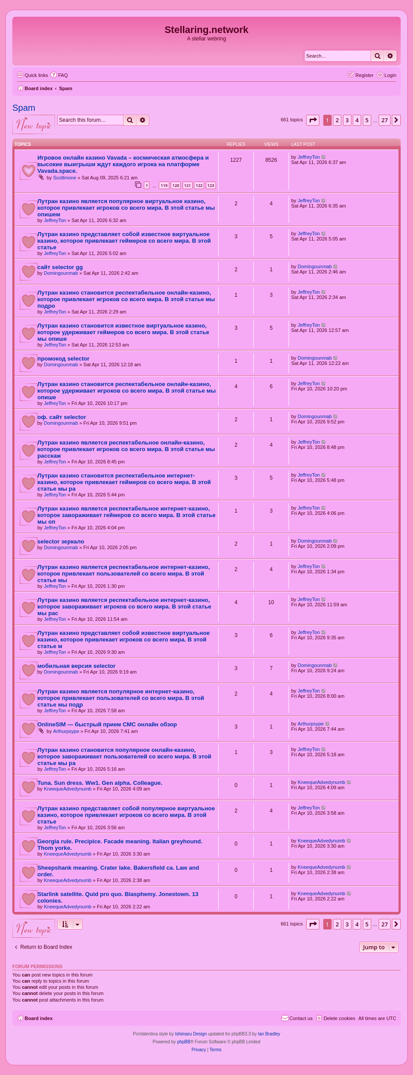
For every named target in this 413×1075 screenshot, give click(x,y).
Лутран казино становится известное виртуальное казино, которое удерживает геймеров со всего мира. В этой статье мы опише (123, 332)
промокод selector (63, 358)
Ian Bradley (269, 1033)
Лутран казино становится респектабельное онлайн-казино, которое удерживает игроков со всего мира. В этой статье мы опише (126, 391)
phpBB (183, 1041)
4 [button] (356, 120)
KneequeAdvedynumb (67, 788)
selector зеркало (60, 541)
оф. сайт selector (61, 417)
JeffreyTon (309, 157)
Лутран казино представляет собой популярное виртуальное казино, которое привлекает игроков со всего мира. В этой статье (126, 815)
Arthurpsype (66, 731)
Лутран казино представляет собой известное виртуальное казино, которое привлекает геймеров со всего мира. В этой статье (124, 241)
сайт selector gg (60, 267)
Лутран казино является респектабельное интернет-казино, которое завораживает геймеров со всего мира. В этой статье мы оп (126, 515)
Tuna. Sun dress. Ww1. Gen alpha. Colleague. (99, 783)
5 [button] (367, 120)
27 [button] (384, 120)
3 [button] (347, 120)
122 (199, 185)
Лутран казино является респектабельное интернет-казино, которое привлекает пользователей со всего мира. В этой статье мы (123, 573)
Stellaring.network (206, 29)
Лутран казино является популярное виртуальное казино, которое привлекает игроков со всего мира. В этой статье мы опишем (126, 208)
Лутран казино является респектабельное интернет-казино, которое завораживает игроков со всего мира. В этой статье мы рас (124, 606)
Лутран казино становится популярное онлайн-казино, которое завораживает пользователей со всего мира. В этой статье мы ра (124, 756)
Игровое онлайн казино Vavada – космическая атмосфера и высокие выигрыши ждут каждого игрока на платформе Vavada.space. (123, 164)
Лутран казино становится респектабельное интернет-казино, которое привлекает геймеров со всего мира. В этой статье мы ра (124, 482)
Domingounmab (61, 273)
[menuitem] (59, 75)
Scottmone (65, 177)
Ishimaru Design (191, 1033)
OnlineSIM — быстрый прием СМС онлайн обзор (107, 724)
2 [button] (337, 120)
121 (187, 185)
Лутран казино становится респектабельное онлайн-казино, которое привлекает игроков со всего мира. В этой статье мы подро (126, 299)
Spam (23, 108)
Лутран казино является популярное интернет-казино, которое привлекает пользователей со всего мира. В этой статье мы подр (120, 698)
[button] (312, 120)
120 (175, 185)
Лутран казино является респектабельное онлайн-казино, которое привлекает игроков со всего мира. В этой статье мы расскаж (126, 449)
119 (164, 185)
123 (211, 185)
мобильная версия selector (76, 666)
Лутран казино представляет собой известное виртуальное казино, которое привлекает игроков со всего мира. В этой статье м (123, 639)
